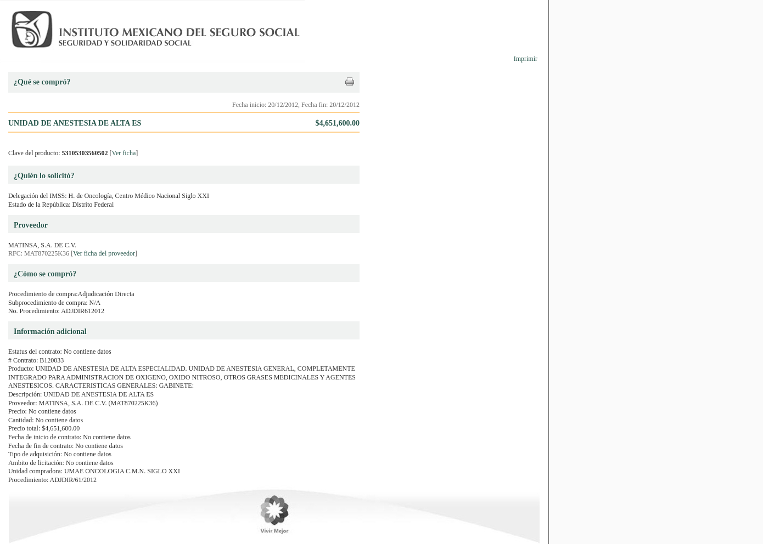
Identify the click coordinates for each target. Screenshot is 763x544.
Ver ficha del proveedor (104, 253)
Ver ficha (124, 153)
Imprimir (525, 59)
